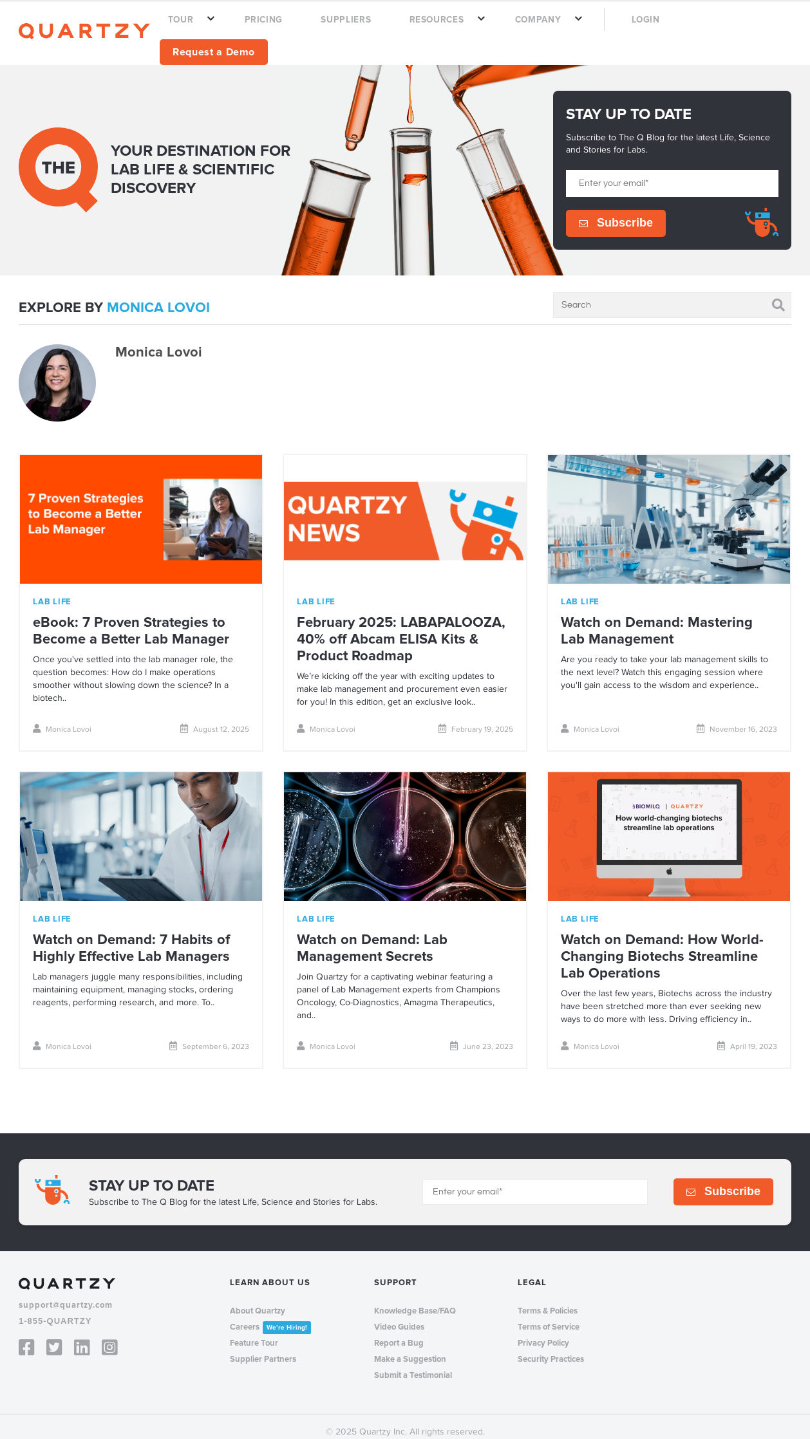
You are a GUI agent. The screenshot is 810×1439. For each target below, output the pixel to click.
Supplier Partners (263, 1348)
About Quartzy (257, 1300)
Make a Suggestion (410, 1348)
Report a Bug (399, 1332)
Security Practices (551, 1348)
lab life (52, 591)
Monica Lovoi (62, 718)
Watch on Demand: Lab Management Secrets (372, 937)
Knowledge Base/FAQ (415, 1300)
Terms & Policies (548, 1300)
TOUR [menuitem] (263, 27)
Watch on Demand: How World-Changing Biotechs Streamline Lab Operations (662, 945)
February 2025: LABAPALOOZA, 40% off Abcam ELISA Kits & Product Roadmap (401, 628)
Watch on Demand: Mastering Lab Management (657, 620)
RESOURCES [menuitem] (465, 27)
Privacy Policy (543, 1332)
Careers (270, 1316)
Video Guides (399, 1316)
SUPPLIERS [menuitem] (392, 27)
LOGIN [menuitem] (638, 27)
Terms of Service (548, 1316)
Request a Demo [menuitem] (727, 26)
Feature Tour (254, 1332)
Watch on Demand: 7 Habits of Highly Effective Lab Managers (131, 937)
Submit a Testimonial (413, 1364)
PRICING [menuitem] (329, 27)
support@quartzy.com (66, 1294)
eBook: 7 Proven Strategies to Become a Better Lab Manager (131, 620)
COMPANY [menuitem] (548, 27)
